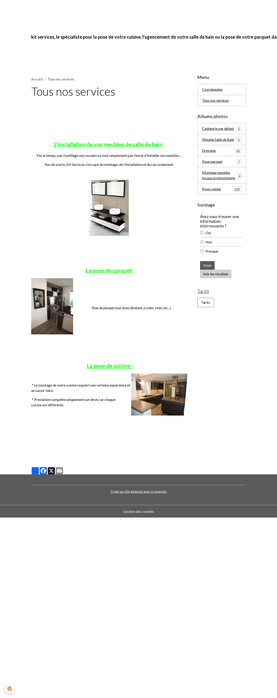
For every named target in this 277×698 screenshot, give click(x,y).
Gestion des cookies (138, 511)
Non (208, 242)
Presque (211, 251)
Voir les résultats (216, 274)
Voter (207, 265)
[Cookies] (9, 689)
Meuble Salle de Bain (221, 139)
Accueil (37, 79)
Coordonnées (212, 89)
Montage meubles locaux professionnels (221, 175)
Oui (208, 233)
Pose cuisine (221, 189)
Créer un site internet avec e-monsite (139, 491)
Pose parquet (221, 161)
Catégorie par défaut (221, 128)
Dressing (221, 150)
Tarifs (205, 302)
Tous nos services (215, 100)
